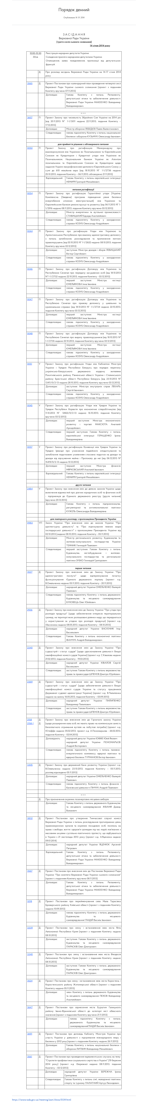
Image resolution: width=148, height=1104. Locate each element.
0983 (30, 523)
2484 (30, 489)
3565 (29, 83)
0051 (29, 364)
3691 (29, 1034)
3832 (30, 818)
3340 (30, 954)
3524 (29, 981)
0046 (30, 269)
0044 (30, 231)
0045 (29, 405)
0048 (30, 333)
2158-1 (30, 723)
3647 (30, 1007)
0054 (30, 193)
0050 (30, 148)
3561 (29, 1057)
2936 (29, 610)
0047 (30, 299)
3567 (29, 871)
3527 (29, 572)
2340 (30, 648)
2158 (29, 720)
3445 (30, 765)
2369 (30, 682)
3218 (29, 901)
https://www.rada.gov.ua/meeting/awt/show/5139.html (41, 1100)
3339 (30, 928)
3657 (29, 117)
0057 (29, 447)
